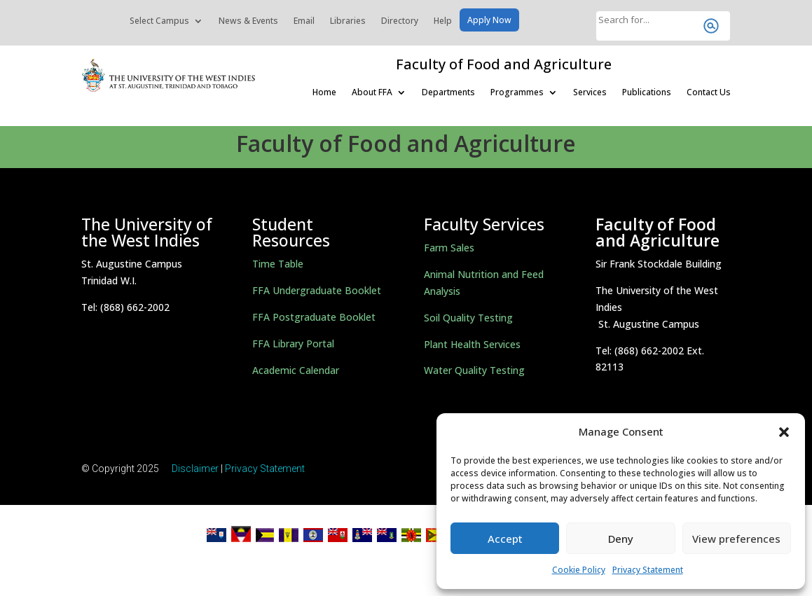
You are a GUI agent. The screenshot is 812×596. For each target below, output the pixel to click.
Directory (399, 21)
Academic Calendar (295, 370)
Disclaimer (195, 468)
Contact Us (709, 92)
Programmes (517, 92)
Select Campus (159, 21)
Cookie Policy (578, 570)
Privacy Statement (647, 570)
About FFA (372, 92)
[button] (784, 432)
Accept (505, 539)
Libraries (348, 21)
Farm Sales (449, 247)
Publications (646, 92)
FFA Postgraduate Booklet (314, 317)
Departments (448, 92)
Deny (620, 539)
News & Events (248, 21)
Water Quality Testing (474, 370)
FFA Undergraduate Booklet (316, 290)
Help (443, 21)
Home (324, 92)
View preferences (736, 539)
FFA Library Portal (293, 343)
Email (304, 21)
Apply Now (489, 20)
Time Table (277, 263)
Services (590, 92)
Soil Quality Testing (468, 317)
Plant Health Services (472, 344)
